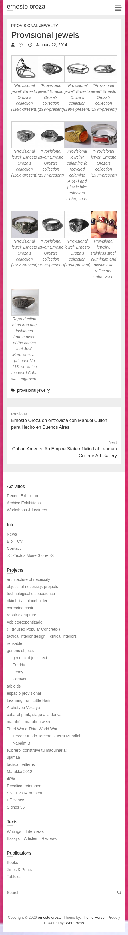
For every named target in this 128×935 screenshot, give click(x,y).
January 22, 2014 (51, 44)
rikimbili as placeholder (27, 600)
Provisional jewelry (34, 25)
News (12, 534)
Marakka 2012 (19, 771)
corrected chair (20, 608)
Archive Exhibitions (24, 503)
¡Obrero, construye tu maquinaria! (37, 750)
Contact (14, 548)
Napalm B (21, 743)
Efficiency (15, 800)
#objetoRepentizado (25, 622)
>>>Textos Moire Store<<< (30, 555)
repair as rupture (21, 615)
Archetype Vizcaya (23, 707)
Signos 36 (16, 807)
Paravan (20, 679)
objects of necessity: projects (32, 586)
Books (12, 862)
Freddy (19, 665)
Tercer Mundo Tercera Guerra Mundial (46, 736)
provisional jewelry (33, 390)
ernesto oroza (26, 6)
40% (11, 778)
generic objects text (30, 657)
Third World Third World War (32, 729)
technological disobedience (31, 593)
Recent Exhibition (22, 495)
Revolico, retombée (24, 786)
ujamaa (13, 757)
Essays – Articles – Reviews (32, 838)
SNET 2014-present (24, 793)
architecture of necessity (28, 579)
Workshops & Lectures (27, 510)
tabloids (14, 686)
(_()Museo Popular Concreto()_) (35, 629)
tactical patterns (21, 764)
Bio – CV (15, 541)
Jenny (18, 672)
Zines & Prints (19, 869)
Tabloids (14, 876)
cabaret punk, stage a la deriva (34, 714)
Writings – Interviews (25, 831)
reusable (14, 643)
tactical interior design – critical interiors (42, 636)
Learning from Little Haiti (28, 700)
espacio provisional (24, 693)
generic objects (20, 650)
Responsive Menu (118, 8)
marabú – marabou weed (29, 721)
